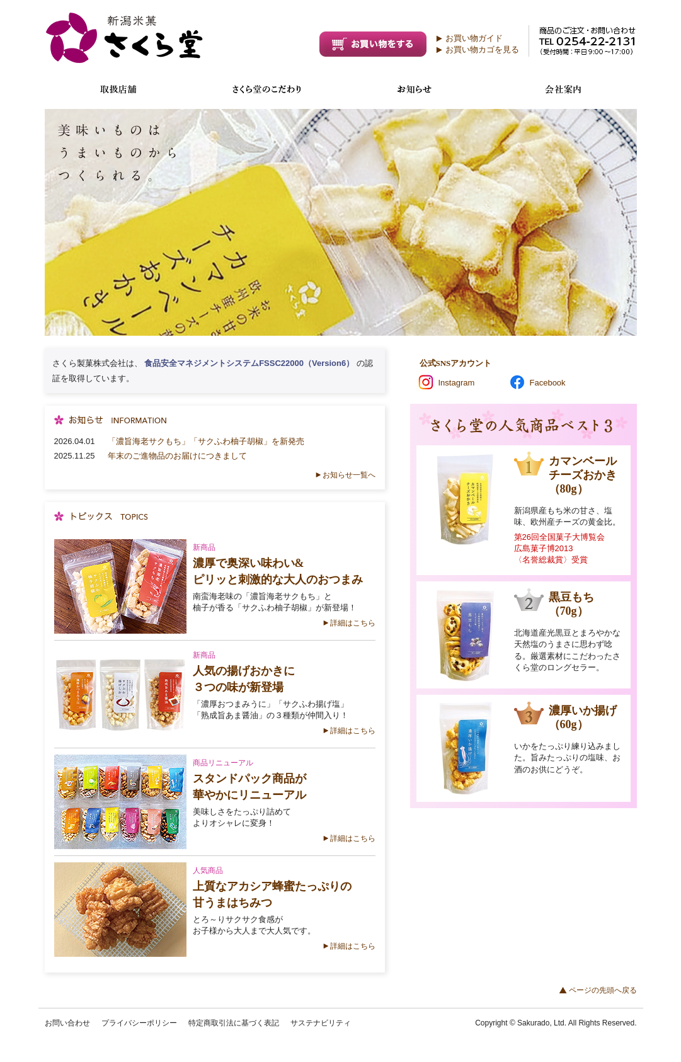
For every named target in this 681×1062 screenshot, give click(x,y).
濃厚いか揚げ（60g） (583, 717)
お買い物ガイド (474, 38)
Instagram (456, 382)
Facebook (548, 382)
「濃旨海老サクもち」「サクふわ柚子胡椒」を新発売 (206, 441)
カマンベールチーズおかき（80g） (583, 474)
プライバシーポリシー (139, 1023)
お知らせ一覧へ (349, 475)
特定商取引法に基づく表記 (233, 1023)
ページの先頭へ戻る (603, 990)
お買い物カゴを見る (482, 49)
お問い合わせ (67, 1023)
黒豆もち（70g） (571, 604)
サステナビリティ (320, 1023)
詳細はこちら (352, 623)
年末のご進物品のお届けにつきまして (177, 455)
